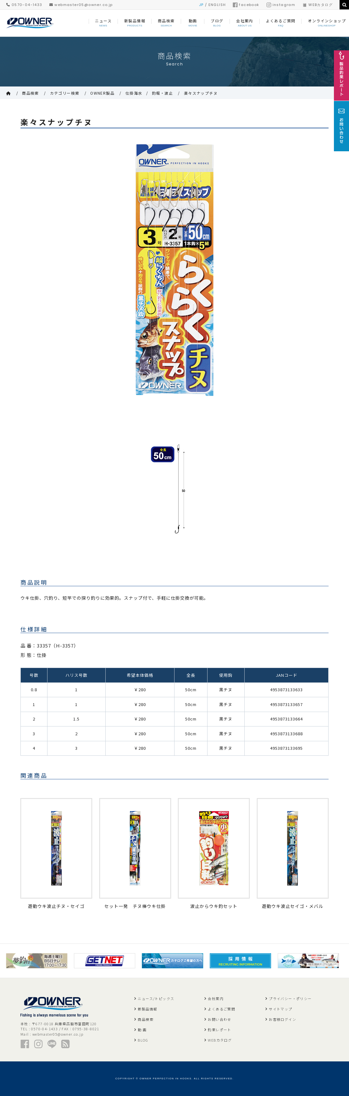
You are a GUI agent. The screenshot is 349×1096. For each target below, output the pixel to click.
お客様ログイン (282, 1019)
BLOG (143, 1040)
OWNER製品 (102, 93)
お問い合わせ (219, 1019)
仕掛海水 (133, 93)
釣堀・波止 (162, 93)
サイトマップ (280, 1008)
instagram (281, 4)
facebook (246, 4)
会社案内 (216, 998)
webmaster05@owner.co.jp (81, 4)
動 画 (142, 1029)
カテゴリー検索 (65, 93)
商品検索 (30, 93)
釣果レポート (219, 1029)
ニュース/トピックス (156, 998)
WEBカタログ (317, 4)
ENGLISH (217, 4)
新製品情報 (147, 1008)
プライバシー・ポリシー (290, 998)
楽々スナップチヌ (201, 93)
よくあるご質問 (221, 1008)
